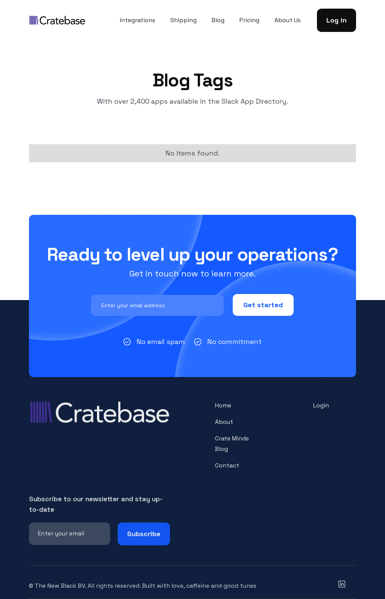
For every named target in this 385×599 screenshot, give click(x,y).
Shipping (183, 20)
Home (223, 410)
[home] (57, 20)
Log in (336, 20)
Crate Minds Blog (232, 448)
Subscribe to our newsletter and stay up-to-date (95, 509)
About (224, 427)
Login (321, 410)
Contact (227, 470)
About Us (287, 20)
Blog (218, 20)
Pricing (249, 20)
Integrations (137, 20)
